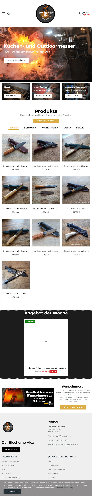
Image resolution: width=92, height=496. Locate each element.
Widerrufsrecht (8, 466)
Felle (80, 127)
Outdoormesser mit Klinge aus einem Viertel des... (15, 166)
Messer (13, 127)
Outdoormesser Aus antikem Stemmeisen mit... (76, 251)
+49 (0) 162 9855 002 (59, 440)
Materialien (50, 127)
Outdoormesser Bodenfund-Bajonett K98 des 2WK (15, 293)
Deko (67, 127)
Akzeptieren (12, 491)
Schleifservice (53, 466)
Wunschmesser (54, 473)
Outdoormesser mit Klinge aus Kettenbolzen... (76, 166)
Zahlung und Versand (10, 462)
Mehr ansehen (16, 60)
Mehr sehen (11, 95)
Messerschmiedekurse (57, 469)
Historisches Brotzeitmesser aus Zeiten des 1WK (46, 208)
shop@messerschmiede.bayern (65, 444)
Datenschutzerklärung (11, 477)
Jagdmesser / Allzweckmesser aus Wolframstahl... (46, 354)
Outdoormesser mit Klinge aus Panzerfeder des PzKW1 (15, 208)
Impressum (6, 473)
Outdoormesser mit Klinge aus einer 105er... (46, 166)
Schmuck (30, 127)
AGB (4, 469)
